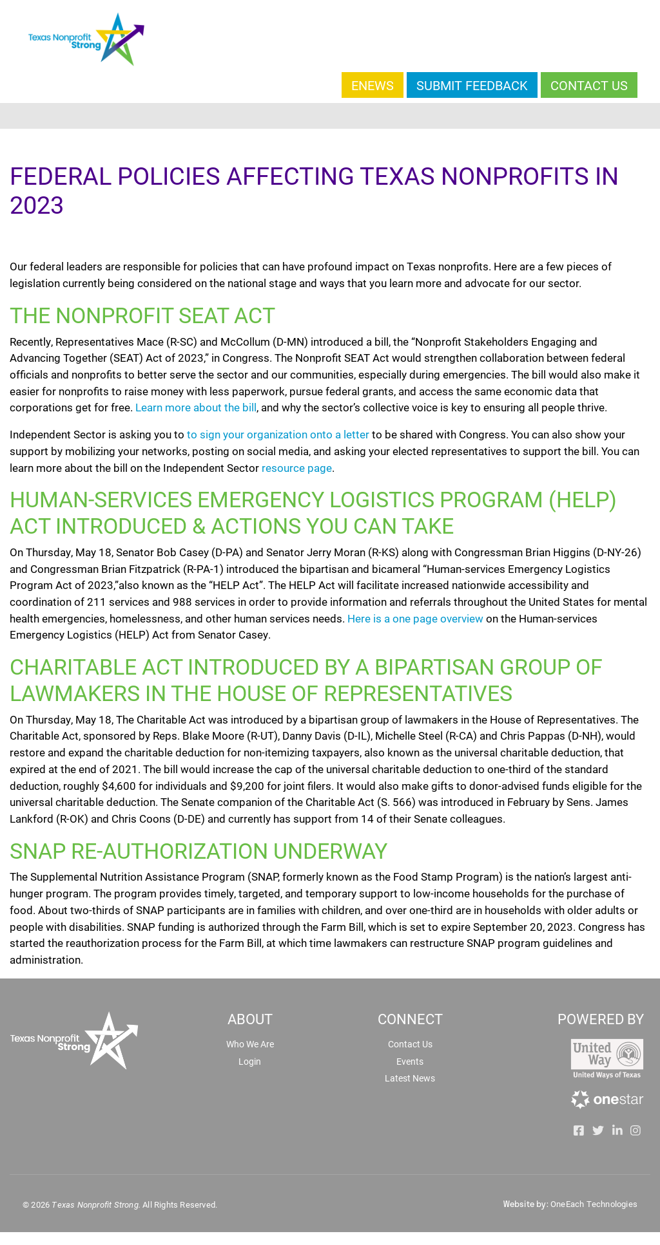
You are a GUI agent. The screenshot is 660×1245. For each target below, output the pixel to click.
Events (409, 1061)
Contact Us (589, 85)
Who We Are (250, 1044)
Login (249, 1061)
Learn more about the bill (196, 407)
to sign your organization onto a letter (278, 434)
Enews (372, 85)
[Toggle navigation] (330, 116)
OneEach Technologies (593, 1204)
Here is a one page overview (415, 618)
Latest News (410, 1078)
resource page (297, 467)
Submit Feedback (472, 85)
